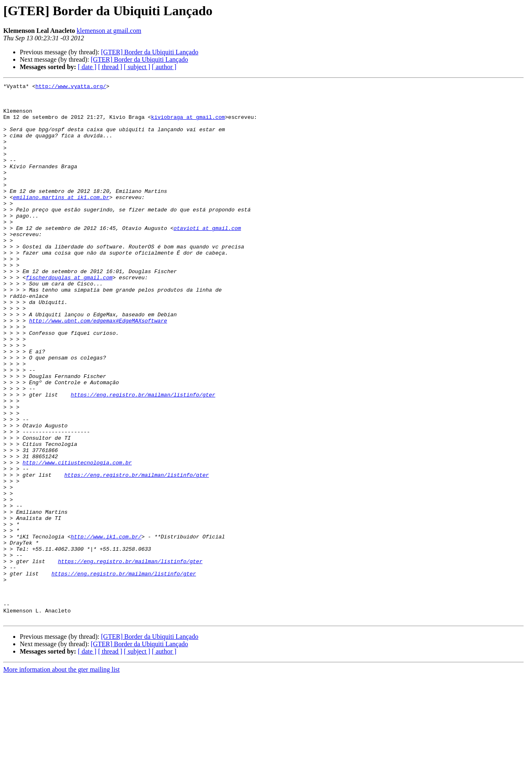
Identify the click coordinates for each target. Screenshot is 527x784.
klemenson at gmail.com (109, 30)
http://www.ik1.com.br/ (106, 627)
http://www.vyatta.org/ (70, 87)
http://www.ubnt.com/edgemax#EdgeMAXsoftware (98, 368)
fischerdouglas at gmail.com (69, 316)
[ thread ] (110, 66)
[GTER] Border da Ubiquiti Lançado (149, 52)
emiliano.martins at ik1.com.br (61, 220)
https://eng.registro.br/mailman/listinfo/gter (143, 457)
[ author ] (164, 66)
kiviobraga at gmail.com (188, 124)
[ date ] (87, 66)
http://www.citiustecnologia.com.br (77, 539)
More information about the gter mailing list (61, 776)
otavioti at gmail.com (207, 257)
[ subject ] (137, 66)
